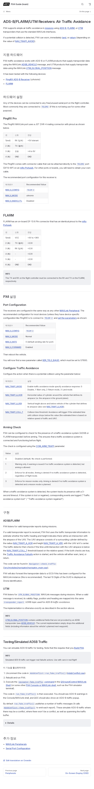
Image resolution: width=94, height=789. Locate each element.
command (36, 682)
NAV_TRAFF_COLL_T (14, 412)
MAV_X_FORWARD (13, 347)
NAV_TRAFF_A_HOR (13, 395)
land (64, 37)
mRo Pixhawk (26, 168)
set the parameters (67, 318)
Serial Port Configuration (18, 748)
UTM (80, 28)
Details (10, 723)
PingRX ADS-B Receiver (18, 79)
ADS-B (62, 28)
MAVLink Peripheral (69, 310)
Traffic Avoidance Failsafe (20, 554)
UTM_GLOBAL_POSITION (39, 68)
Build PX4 (79, 648)
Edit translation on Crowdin (17, 760)
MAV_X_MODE (11, 195)
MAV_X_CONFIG (12, 190)
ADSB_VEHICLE (29, 64)
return (73, 37)
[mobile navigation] (90, 4)
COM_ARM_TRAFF (45, 446)
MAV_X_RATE (11, 342)
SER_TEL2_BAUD (50, 360)
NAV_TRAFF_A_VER (13, 403)
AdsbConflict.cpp (76, 673)
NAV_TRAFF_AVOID (24, 41)
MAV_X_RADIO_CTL (13, 201)
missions (49, 28)
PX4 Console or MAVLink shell (41, 685)
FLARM (71, 28)
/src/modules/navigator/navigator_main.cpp (25, 567)
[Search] (82, 4)
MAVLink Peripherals (16, 744)
